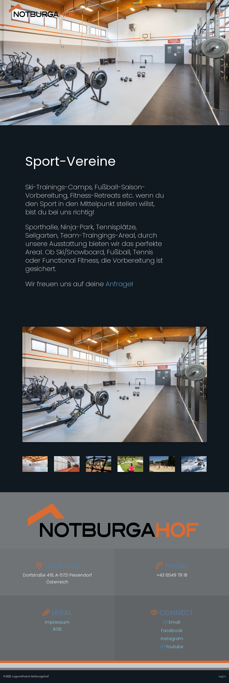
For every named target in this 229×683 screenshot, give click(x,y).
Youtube (171, 647)
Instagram (172, 639)
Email (171, 622)
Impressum (57, 622)
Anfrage (118, 284)
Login (222, 676)
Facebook (171, 631)
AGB (57, 629)
